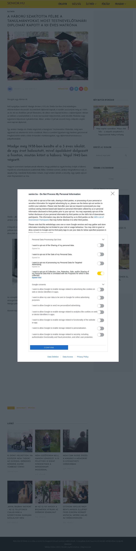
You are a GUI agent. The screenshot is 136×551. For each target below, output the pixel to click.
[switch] (100, 245)
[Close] (113, 194)
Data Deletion (53, 357)
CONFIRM (49, 347)
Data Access (68, 357)
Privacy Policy (82, 357)
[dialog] (68, 275)
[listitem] (68, 239)
